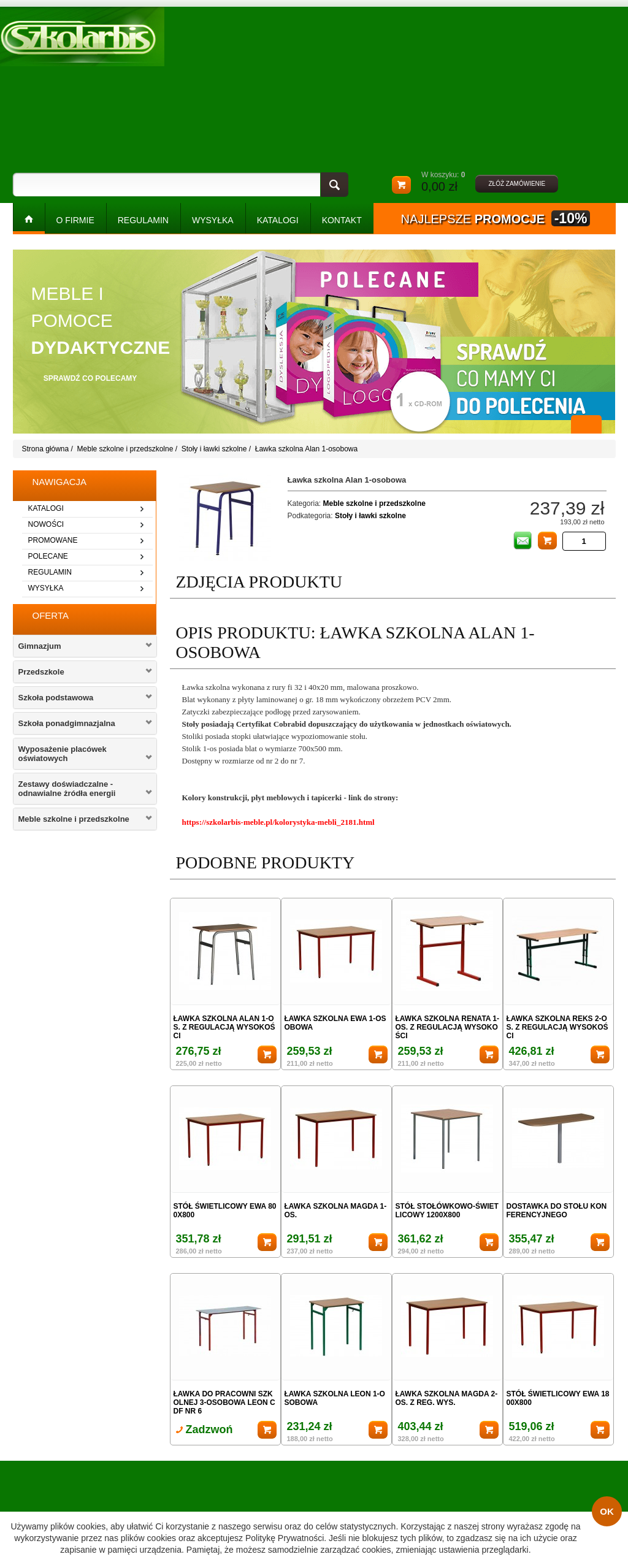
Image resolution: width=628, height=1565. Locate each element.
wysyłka (46, 588)
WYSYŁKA (213, 220)
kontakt (342, 220)
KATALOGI (278, 220)
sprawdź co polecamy (90, 378)
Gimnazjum (39, 646)
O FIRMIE (75, 220)
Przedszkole (41, 671)
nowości (46, 524)
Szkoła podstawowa (56, 697)
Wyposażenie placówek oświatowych (62, 753)
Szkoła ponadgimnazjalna (66, 723)
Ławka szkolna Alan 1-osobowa (306, 449)
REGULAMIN (143, 220)
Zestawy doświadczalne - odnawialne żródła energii (67, 788)
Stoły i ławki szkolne (214, 449)
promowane (53, 540)
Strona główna (45, 449)
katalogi (46, 508)
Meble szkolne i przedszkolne (125, 449)
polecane (48, 556)
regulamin (50, 572)
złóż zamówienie (516, 183)
